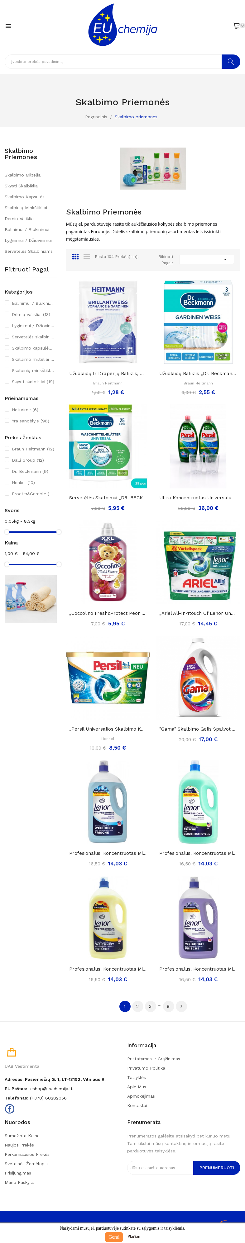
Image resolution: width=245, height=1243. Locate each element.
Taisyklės (136, 1077)
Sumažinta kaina (22, 1135)
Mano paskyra (19, 1182)
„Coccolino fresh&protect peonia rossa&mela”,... (108, 613)
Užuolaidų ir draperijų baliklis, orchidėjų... (108, 373)
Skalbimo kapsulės (25, 196)
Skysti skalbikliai (22, 185)
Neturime (25, 409)
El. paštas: (16, 1088)
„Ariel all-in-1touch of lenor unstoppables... (198, 613)
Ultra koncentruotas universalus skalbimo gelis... (198, 498)
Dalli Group (28, 460)
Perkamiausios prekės (27, 1154)
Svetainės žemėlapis (26, 1163)
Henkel (23, 482)
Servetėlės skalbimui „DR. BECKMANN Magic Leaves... (108, 498)
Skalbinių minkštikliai (26, 207)
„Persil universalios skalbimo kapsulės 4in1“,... (108, 729)
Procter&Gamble (33, 493)
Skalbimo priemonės (21, 154)
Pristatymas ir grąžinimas (153, 1058)
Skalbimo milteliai (23, 174)
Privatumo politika (146, 1068)
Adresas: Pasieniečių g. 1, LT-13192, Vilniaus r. (55, 1079)
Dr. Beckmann (30, 471)
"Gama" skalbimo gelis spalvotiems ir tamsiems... (198, 729)
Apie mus (136, 1086)
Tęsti (181, 1006)
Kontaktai (137, 1105)
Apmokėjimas (141, 1096)
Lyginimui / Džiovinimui (28, 240)
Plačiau (133, 1236)
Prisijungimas (18, 1172)
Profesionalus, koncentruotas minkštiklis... (108, 853)
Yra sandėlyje (30, 420)
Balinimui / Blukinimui (27, 229)
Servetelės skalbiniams (29, 251)
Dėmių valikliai (20, 218)
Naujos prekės (19, 1144)
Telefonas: (16, 1097)
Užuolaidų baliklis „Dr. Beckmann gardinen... (198, 373)
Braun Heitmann (33, 448)
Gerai (114, 1237)
